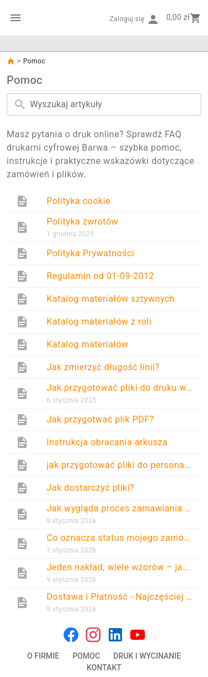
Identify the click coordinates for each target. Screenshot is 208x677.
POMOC (86, 655)
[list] (104, 403)
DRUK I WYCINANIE (147, 655)
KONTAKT (104, 667)
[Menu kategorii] (15, 18)
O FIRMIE (43, 655)
